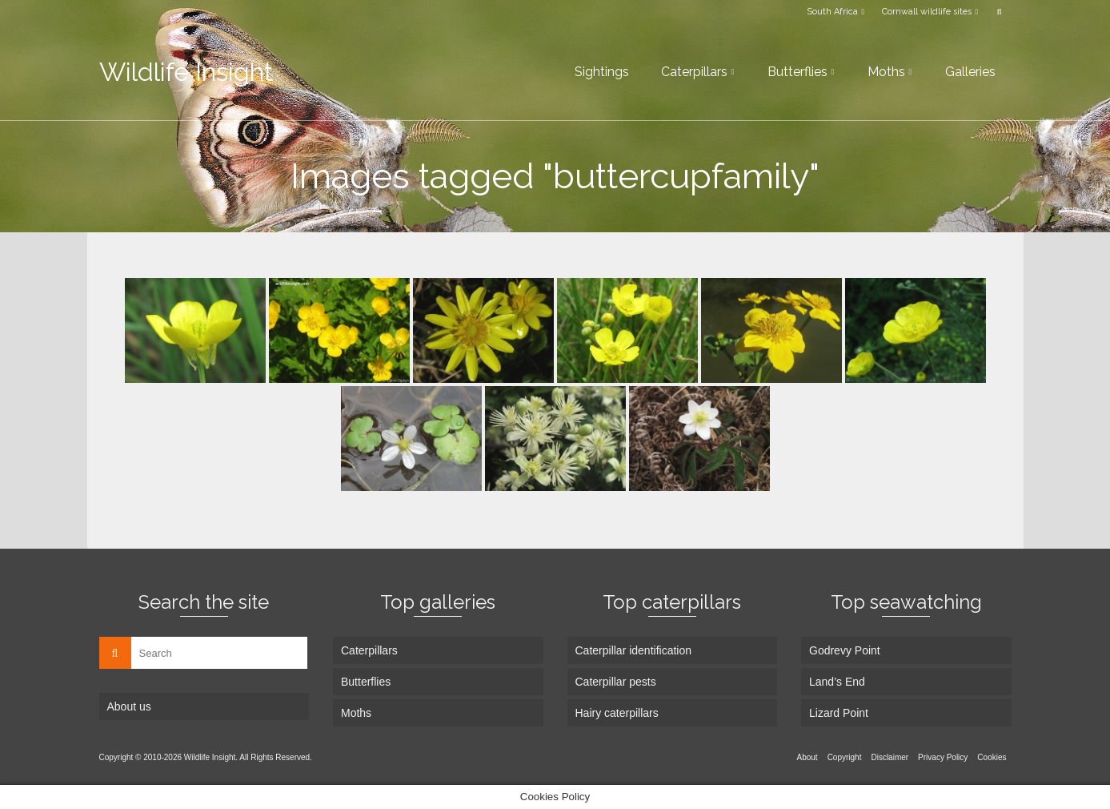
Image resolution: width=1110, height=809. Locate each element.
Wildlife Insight (186, 72)
